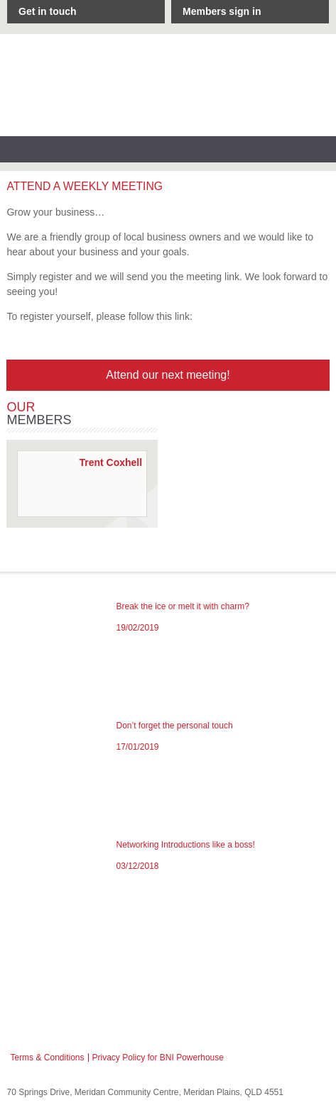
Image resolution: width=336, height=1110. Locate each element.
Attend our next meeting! (167, 375)
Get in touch (47, 11)
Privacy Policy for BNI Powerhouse (158, 1057)
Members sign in (222, 11)
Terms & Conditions (47, 1057)
